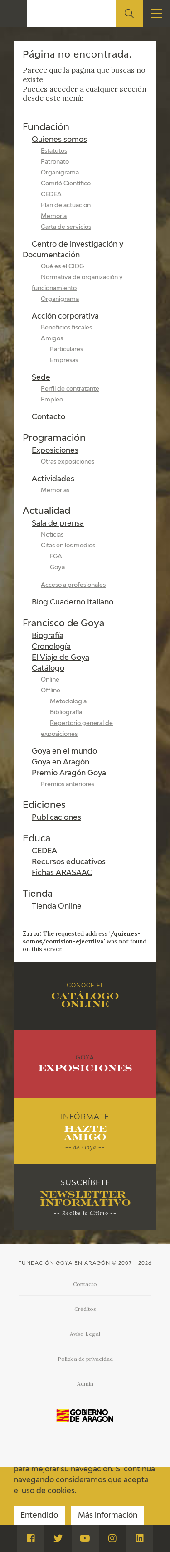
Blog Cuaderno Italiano (72, 602)
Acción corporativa (65, 316)
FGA (56, 557)
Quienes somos (59, 140)
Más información (107, 1515)
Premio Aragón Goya (69, 773)
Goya (57, 568)
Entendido (39, 1515)
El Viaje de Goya (60, 658)
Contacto (48, 417)
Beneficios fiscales (66, 328)
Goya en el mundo (64, 751)
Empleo (52, 400)
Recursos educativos (69, 862)
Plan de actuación (66, 205)
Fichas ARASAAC (62, 873)
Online (50, 680)
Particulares (66, 350)
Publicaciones (56, 818)
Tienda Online (57, 906)
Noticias (52, 535)
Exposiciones (55, 450)
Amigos (52, 339)
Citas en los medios (68, 546)
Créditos (85, 1308)
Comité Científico (66, 184)
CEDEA (51, 195)
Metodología (68, 702)
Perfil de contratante (70, 389)
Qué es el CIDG (62, 267)
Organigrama (60, 173)
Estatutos (54, 151)
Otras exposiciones (67, 462)
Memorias (55, 490)
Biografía (47, 636)
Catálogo (48, 668)
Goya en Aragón (60, 762)
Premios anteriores (67, 785)
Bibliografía (66, 713)
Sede (41, 378)
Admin (85, 1383)
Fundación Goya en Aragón (64, 1263)
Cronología (51, 647)
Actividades (53, 479)
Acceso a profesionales (73, 585)
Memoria (54, 216)
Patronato (55, 162)
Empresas (64, 360)
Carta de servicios (66, 227)
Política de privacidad (85, 1358)
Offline (50, 691)
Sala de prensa (58, 523)
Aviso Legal (85, 1333)
